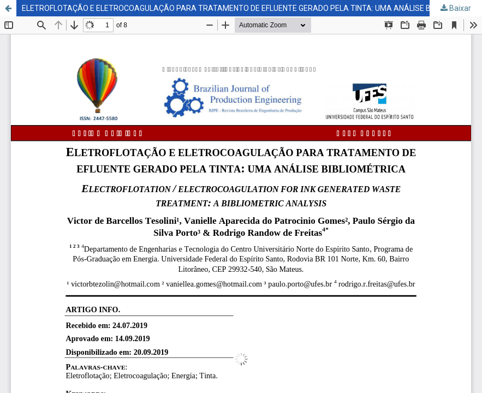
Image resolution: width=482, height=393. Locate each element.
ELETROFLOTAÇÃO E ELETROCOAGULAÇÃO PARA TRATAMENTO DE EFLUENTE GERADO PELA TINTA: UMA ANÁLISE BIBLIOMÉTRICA (251, 8)
